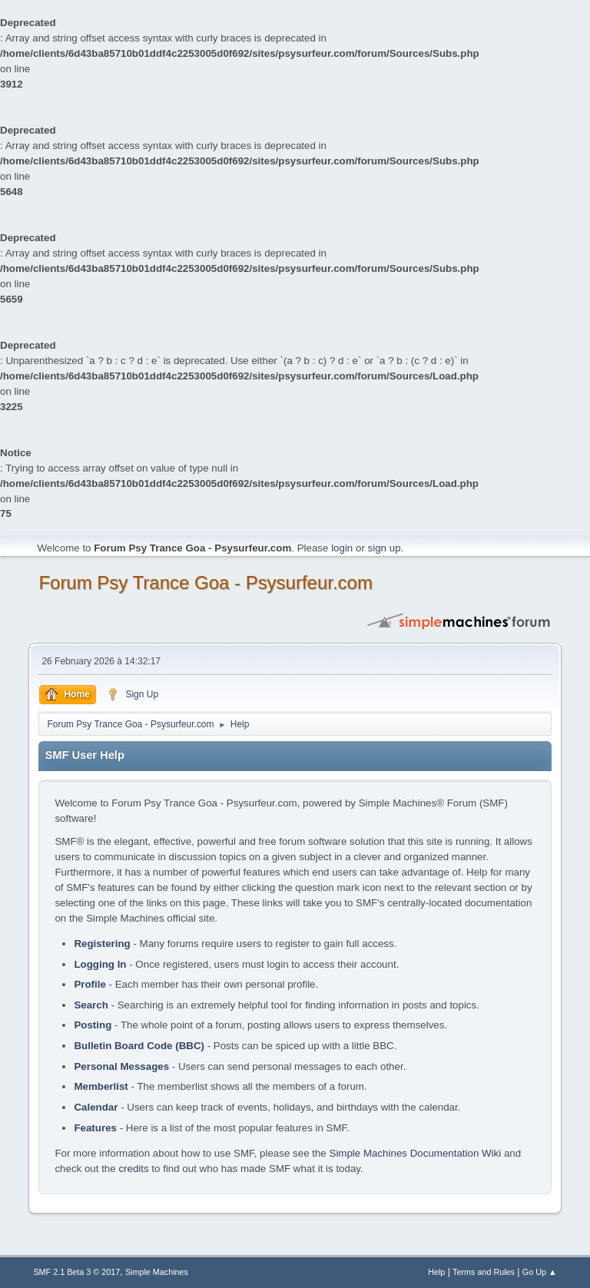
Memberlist (101, 1086)
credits (133, 1168)
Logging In (100, 964)
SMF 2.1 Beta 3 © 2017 (76, 1271)
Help (436, 1271)
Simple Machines (156, 1271)
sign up (384, 548)
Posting (92, 1025)
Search (91, 1005)
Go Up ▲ (539, 1271)
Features (95, 1128)
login (342, 548)
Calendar (96, 1107)
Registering (102, 943)
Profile (89, 984)
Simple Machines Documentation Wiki (416, 1153)
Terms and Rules (483, 1271)
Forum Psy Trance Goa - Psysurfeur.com (205, 582)
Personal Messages (121, 1066)
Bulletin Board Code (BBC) (139, 1045)
